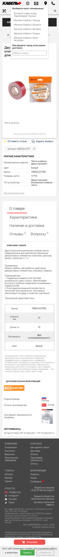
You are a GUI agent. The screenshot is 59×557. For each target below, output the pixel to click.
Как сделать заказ (39, 447)
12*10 (34, 176)
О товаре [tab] (17, 208)
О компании (11, 447)
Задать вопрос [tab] (42, 141)
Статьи (34, 463)
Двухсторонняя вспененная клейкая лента (41, 182)
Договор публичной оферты (44, 503)
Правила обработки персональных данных (42, 497)
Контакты (10, 451)
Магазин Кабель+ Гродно (27, 33)
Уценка (8, 481)
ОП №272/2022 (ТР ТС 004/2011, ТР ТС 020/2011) (29, 433)
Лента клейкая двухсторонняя (39, 162)
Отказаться (45, 552)
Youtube (11, 499)
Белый (34, 168)
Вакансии (10, 454)
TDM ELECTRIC (38, 172)
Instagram (12, 495)
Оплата (34, 454)
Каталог (9, 474)
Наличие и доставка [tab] (26, 225)
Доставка (35, 451)
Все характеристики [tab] (14, 193)
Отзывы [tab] (17, 234)
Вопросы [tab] (39, 234)
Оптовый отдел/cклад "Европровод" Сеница (25, 14)
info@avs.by (13, 492)
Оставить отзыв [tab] (15, 141)
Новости (34, 474)
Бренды (9, 478)
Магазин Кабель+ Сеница (27, 20)
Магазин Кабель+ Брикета (27, 24)
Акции (33, 478)
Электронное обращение (11, 459)
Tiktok (9, 502)
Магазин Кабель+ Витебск (27, 29)
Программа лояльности (36, 459)
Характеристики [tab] (23, 217)
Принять (27, 552)
